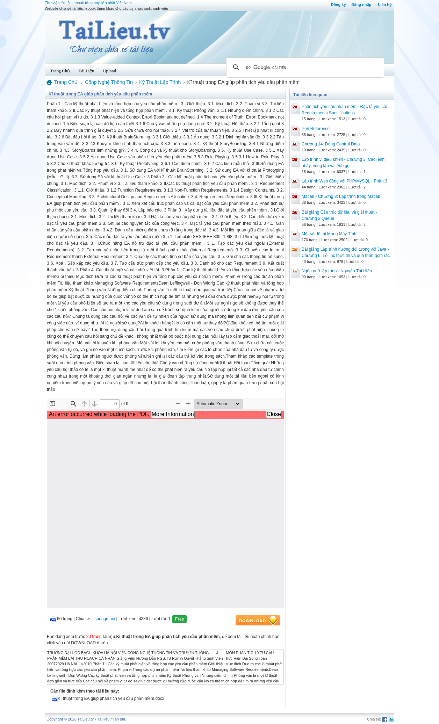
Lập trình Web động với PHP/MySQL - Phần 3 (344, 181)
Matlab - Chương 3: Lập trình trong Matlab (341, 196)
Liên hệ (384, 4)
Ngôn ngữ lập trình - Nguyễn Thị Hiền (337, 270)
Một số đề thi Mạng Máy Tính (329, 233)
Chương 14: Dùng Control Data (331, 144)
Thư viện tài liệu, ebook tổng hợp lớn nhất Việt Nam (88, 3)
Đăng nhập (362, 4)
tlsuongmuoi (104, 618)
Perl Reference (316, 128)
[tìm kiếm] (304, 67)
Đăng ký (338, 4)
